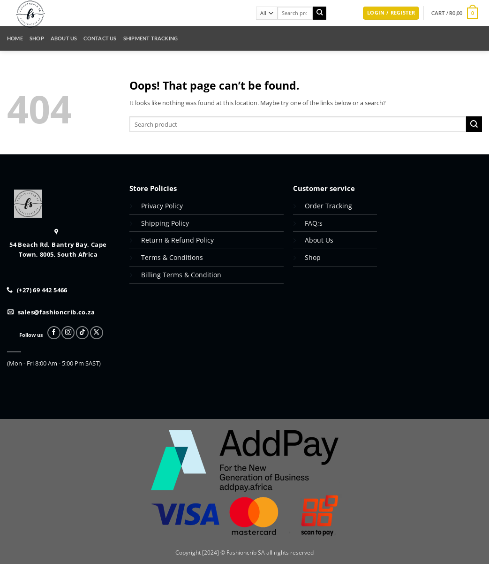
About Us (64, 38)
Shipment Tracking (150, 38)
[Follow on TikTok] (82, 332)
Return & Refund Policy (178, 240)
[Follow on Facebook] (53, 332)
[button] (391, 13)
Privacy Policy (162, 205)
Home (15, 38)
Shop (37, 38)
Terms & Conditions (172, 257)
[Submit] (319, 13)
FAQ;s (314, 223)
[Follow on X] (96, 332)
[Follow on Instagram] (68, 332)
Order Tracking (328, 205)
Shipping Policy (165, 223)
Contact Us (99, 38)
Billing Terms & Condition (181, 274)
